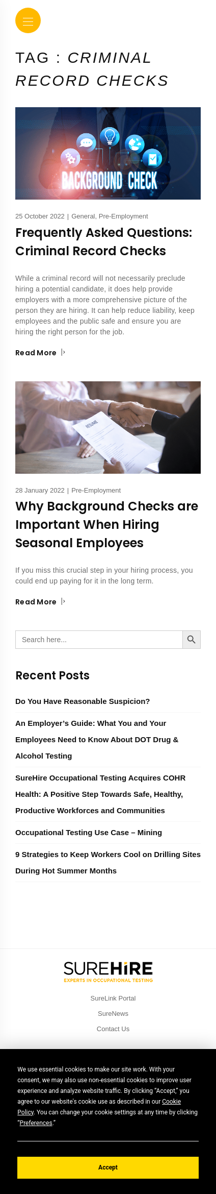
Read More (40, 353)
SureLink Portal (113, 998)
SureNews (113, 1013)
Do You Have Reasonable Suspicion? (82, 701)
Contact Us (113, 1029)
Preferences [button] (36, 1123)
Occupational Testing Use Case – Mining (88, 832)
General (83, 216)
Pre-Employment (123, 216)
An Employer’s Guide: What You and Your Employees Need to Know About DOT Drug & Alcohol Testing (96, 739)
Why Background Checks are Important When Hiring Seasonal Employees (106, 524)
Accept (108, 1167)
